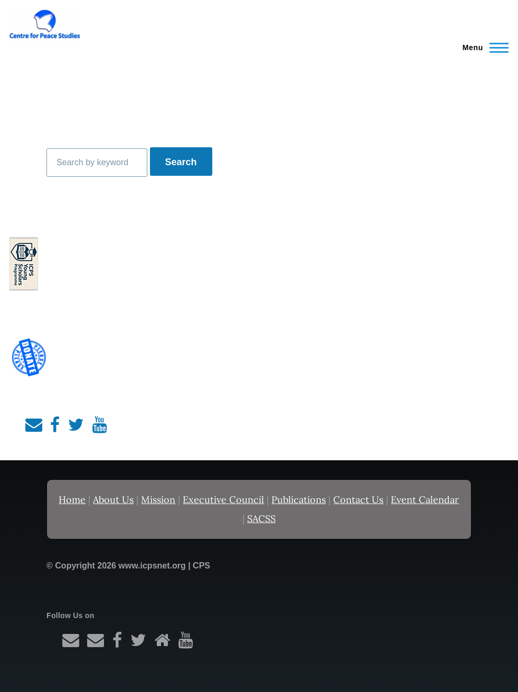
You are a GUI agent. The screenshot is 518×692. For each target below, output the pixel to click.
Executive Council (223, 500)
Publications (298, 500)
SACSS (261, 519)
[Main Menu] (482, 47)
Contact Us (358, 500)
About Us (113, 500)
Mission (158, 500)
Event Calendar (425, 500)
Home (72, 500)
